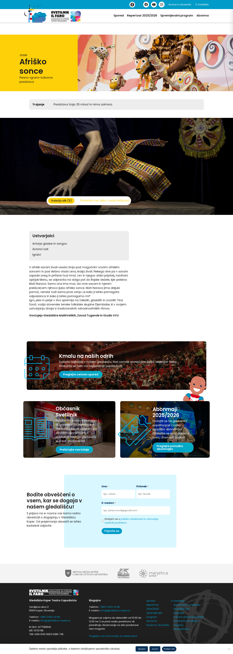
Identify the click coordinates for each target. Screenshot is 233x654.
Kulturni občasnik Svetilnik (188, 617)
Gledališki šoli (181, 609)
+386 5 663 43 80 (49, 617)
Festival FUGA (181, 629)
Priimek (142, 486)
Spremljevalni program (176, 15)
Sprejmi (141, 649)
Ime (105, 486)
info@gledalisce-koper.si (55, 620)
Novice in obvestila (180, 4)
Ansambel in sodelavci (186, 604)
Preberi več (169, 649)
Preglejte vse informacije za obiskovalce (113, 636)
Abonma (202, 15)
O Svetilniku (202, 4)
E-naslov (109, 503)
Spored (119, 15)
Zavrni (155, 649)
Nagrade (178, 613)
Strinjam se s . (131, 520)
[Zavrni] (229, 649)
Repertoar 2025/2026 (142, 15)
